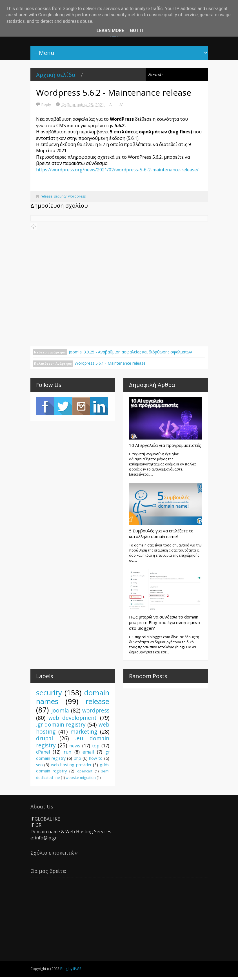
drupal (44, 738)
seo (39, 764)
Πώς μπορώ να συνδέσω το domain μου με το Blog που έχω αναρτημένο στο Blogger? (164, 622)
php (77, 758)
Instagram (81, 406)
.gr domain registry (61, 724)
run (67, 752)
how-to (96, 758)
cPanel (43, 752)
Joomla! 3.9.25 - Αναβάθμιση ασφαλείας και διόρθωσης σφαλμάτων (130, 352)
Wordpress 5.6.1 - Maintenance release (110, 363)
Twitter (63, 406)
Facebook (45, 406)
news (74, 746)
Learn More (110, 30)
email (88, 752)
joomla (60, 710)
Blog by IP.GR (70, 968)
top (95, 746)
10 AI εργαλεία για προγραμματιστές (165, 445)
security (60, 196)
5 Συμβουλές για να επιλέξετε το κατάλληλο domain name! (161, 533)
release (46, 196)
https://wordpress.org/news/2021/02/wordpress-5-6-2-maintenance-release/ (117, 170)
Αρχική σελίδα (55, 75)
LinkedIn (99, 406)
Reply (46, 104)
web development (72, 717)
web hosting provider (71, 764)
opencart (84, 771)
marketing (83, 731)
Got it (137, 30)
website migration (81, 777)
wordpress (77, 196)
